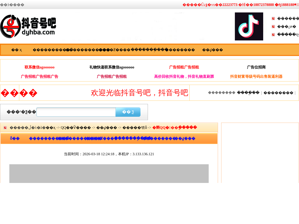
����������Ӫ (49, 50)
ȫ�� (15, 138)
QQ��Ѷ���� (76, 127)
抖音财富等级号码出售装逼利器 (256, 76)
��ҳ (50, 127)
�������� (180, 50)
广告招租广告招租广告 (39, 76)
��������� (156, 138)
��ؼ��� (212, 50)
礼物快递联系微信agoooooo (111, 67)
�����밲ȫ (134, 127)
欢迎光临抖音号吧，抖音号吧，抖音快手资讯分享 (176, 93)
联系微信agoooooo (40, 67)
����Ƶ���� (114, 50)
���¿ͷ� (286, 26)
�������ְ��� (147, 50)
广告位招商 (256, 67)
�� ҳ (16, 50)
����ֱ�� (248, 93)
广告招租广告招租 (184, 67)
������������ (81, 50)
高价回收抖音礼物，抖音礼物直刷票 (184, 76)
